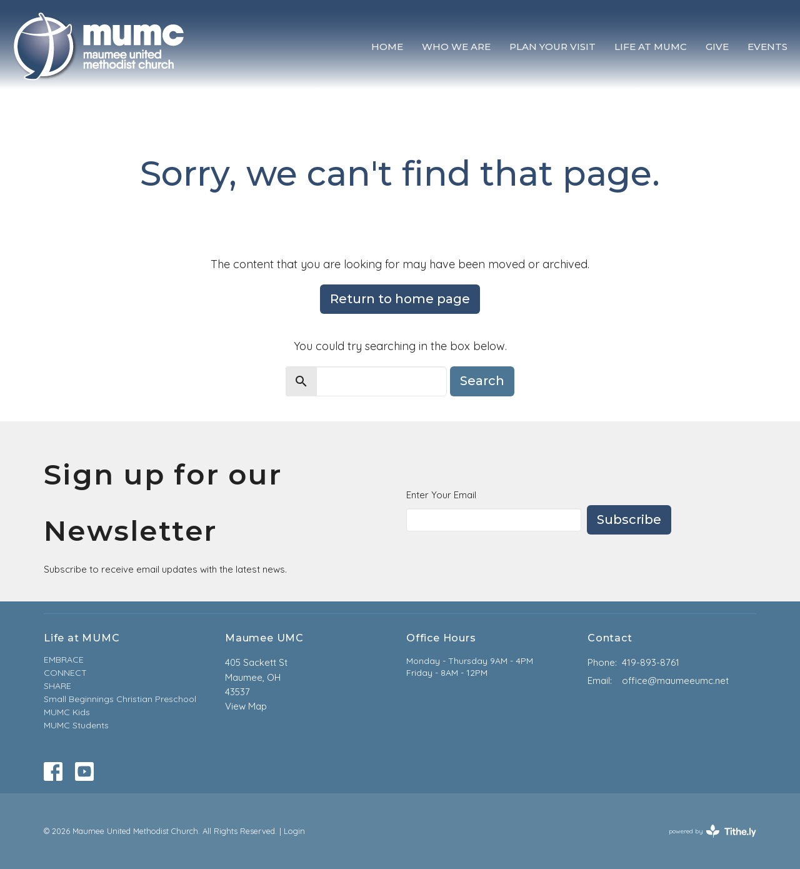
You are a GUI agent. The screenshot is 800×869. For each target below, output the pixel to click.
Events (768, 47)
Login (294, 831)
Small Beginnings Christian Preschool (120, 699)
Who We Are (456, 47)
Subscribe (629, 519)
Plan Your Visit (552, 47)
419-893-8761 (650, 662)
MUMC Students (76, 725)
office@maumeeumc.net (675, 680)
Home (387, 47)
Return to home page (400, 298)
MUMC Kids (67, 712)
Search (482, 380)
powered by (712, 831)
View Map (246, 706)
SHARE (57, 685)
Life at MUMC (650, 47)
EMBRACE (64, 659)
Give (717, 47)
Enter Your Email (441, 495)
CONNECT (65, 672)
